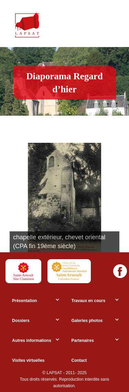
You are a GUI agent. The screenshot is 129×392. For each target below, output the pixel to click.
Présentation (24, 300)
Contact (79, 360)
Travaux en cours (89, 300)
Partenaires (83, 340)
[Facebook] (120, 271)
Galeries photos (87, 320)
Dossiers (21, 320)
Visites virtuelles (28, 360)
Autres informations (31, 340)
